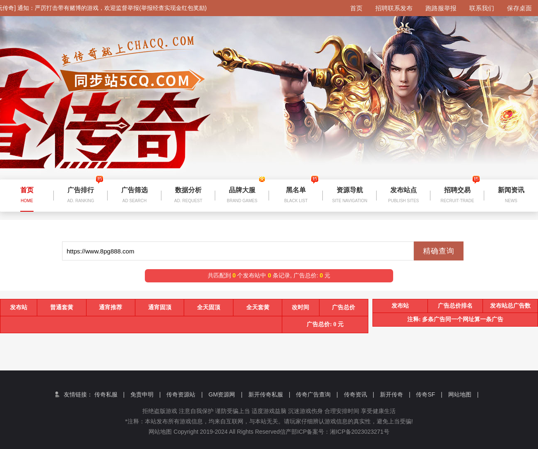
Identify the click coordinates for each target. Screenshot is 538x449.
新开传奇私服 (269, 394)
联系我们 (481, 8)
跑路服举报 (440, 8)
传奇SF (429, 394)
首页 (356, 8)
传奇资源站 (184, 394)
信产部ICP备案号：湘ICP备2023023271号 (340, 431)
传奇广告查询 (317, 394)
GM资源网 (226, 394)
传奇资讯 (359, 394)
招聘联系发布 (394, 8)
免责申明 (145, 394)
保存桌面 (519, 8)
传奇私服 (109, 394)
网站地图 (463, 394)
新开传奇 (395, 394)
